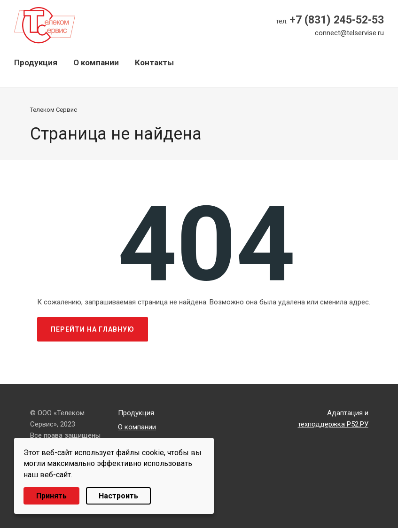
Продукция (35, 62)
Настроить (118, 495)
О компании (96, 62)
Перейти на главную (92, 329)
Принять (51, 495)
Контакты (154, 62)
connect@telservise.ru (349, 33)
